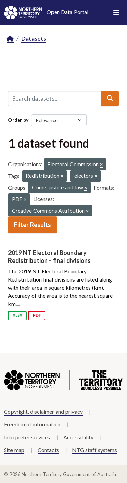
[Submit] (110, 98)
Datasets (33, 38)
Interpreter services (27, 437)
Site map (14, 450)
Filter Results (32, 224)
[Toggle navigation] (116, 12)
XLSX (17, 315)
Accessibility (78, 437)
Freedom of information (32, 424)
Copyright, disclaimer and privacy (43, 411)
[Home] (10, 39)
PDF (37, 315)
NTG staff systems (94, 450)
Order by (18, 119)
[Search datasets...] (55, 98)
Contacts (48, 450)
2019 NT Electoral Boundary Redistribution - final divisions (49, 256)
